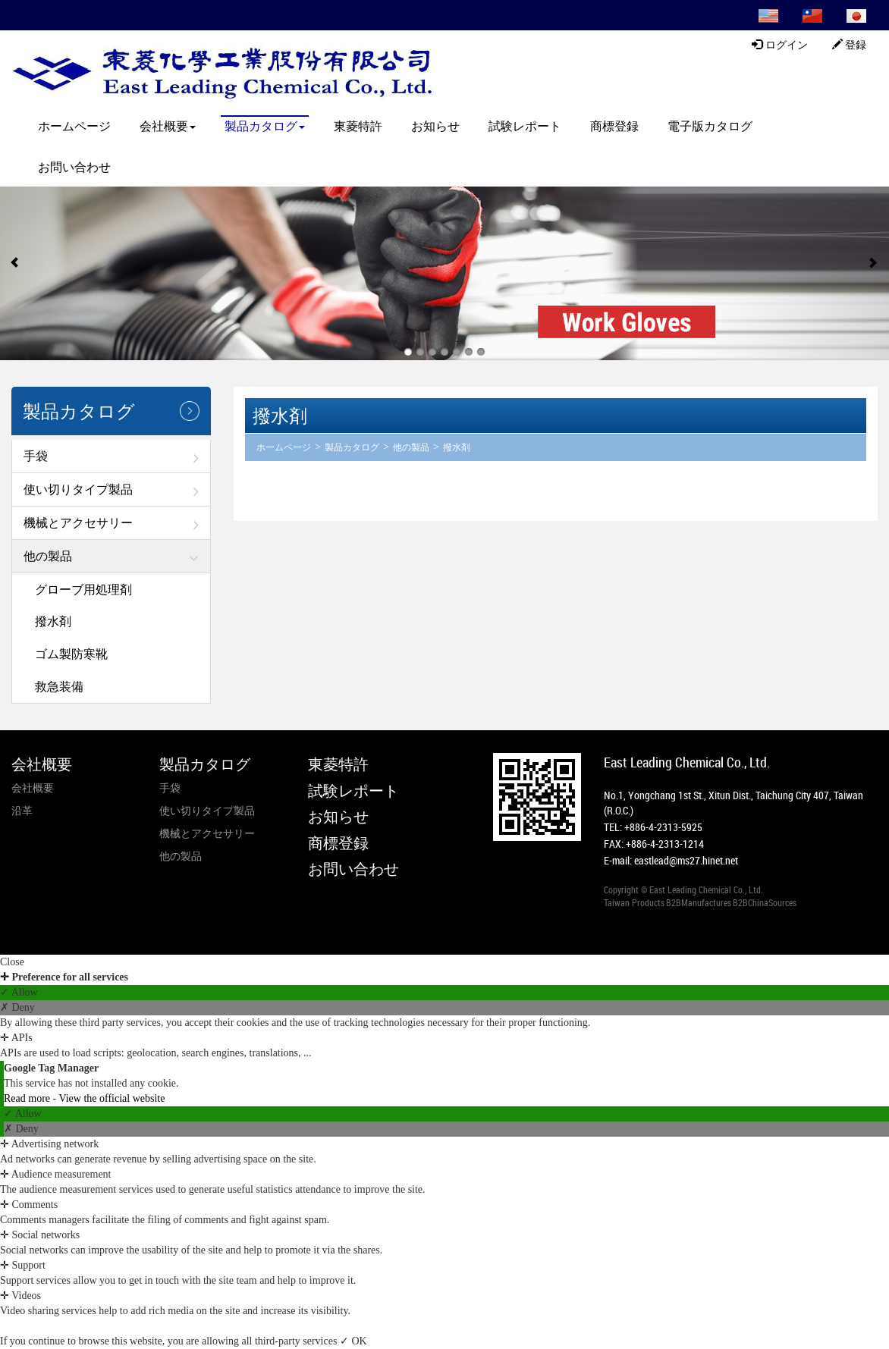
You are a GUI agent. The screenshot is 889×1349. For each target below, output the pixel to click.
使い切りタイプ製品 (78, 489)
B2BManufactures (698, 902)
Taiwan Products (634, 902)
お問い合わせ (74, 166)
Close (12, 962)
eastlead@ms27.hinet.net (686, 860)
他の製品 (48, 555)
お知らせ (435, 126)
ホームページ (74, 126)
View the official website (111, 1098)
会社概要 (168, 126)
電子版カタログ (710, 126)
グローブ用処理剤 (83, 589)
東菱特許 (358, 126)
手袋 (36, 455)
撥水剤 (53, 621)
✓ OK (353, 1341)
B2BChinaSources (764, 902)
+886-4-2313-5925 (663, 827)
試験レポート (524, 126)
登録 (849, 45)
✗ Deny (17, 1007)
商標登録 (614, 126)
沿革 (22, 810)
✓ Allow (19, 992)
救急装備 (59, 686)
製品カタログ (265, 126)
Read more (28, 1098)
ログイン (780, 45)
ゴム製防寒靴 (71, 653)
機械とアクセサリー (78, 522)
